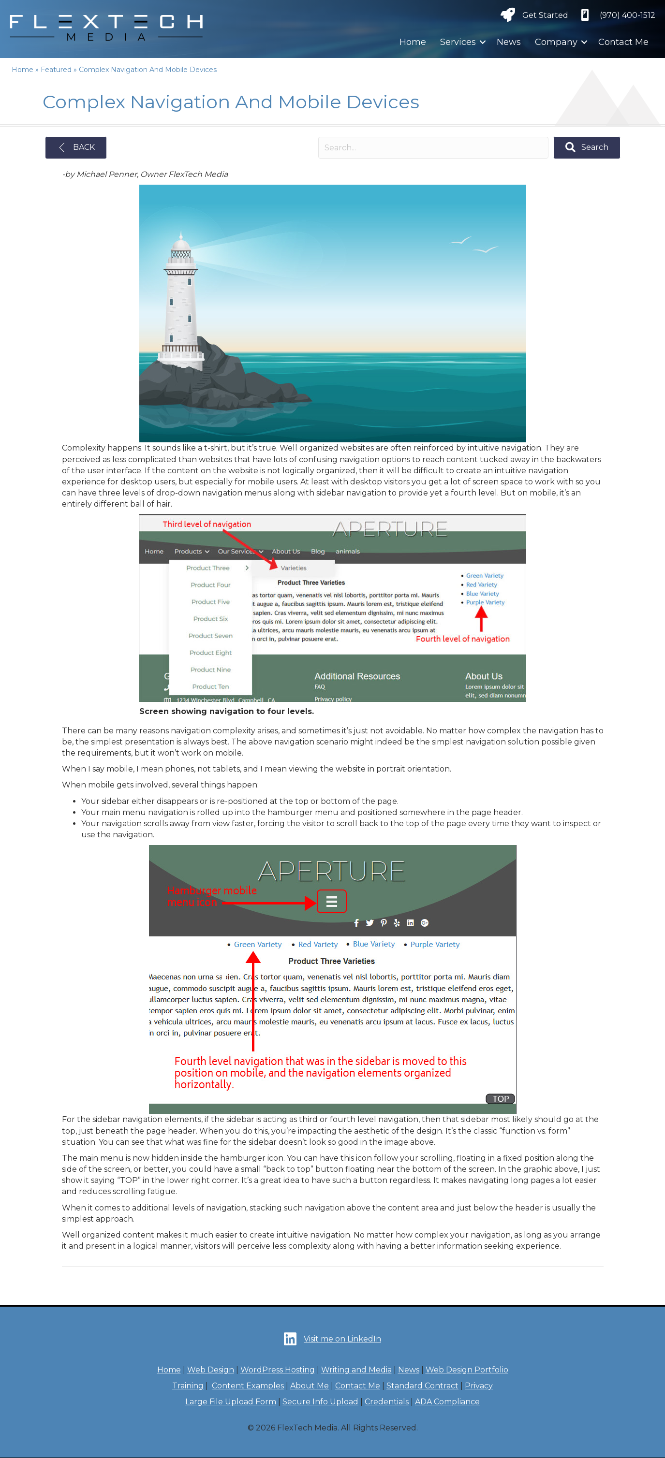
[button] (482, 42)
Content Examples (248, 1385)
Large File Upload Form (230, 1401)
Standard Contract (422, 1385)
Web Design (210, 1369)
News (509, 42)
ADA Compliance (447, 1401)
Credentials (387, 1401)
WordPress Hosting (277, 1369)
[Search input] (433, 148)
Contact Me (623, 42)
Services (458, 42)
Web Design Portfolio (467, 1369)
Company (556, 42)
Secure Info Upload (320, 1401)
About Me (309, 1385)
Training (188, 1385)
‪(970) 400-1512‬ (627, 15)
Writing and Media (356, 1369)
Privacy (479, 1385)
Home (412, 42)
